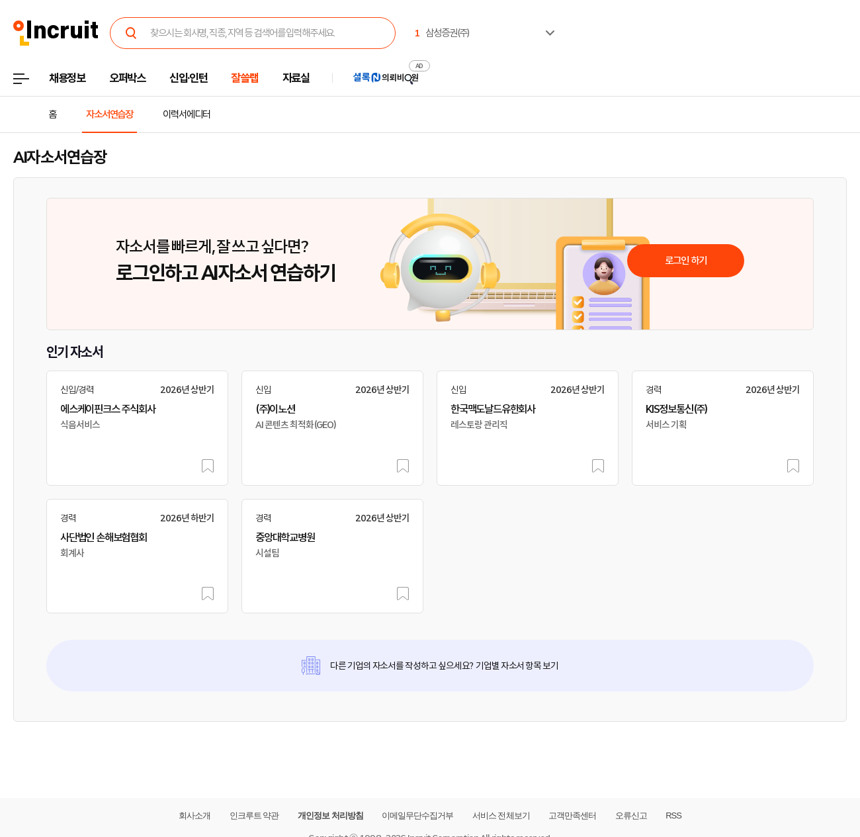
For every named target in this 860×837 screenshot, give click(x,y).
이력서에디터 (186, 114)
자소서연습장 (109, 114)
